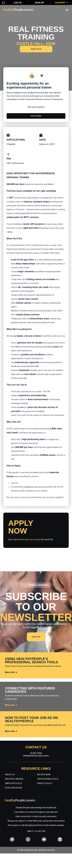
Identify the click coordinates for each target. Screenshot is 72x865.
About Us (10, 775)
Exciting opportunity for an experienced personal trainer (29, 85)
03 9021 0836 (36, 753)
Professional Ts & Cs (48, 779)
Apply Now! (36, 49)
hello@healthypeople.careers (36, 756)
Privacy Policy (44, 783)
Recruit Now (43, 775)
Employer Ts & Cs (13, 783)
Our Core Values (13, 788)
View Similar (36, 116)
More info (11, 672)
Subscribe (36, 637)
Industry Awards (14, 779)
